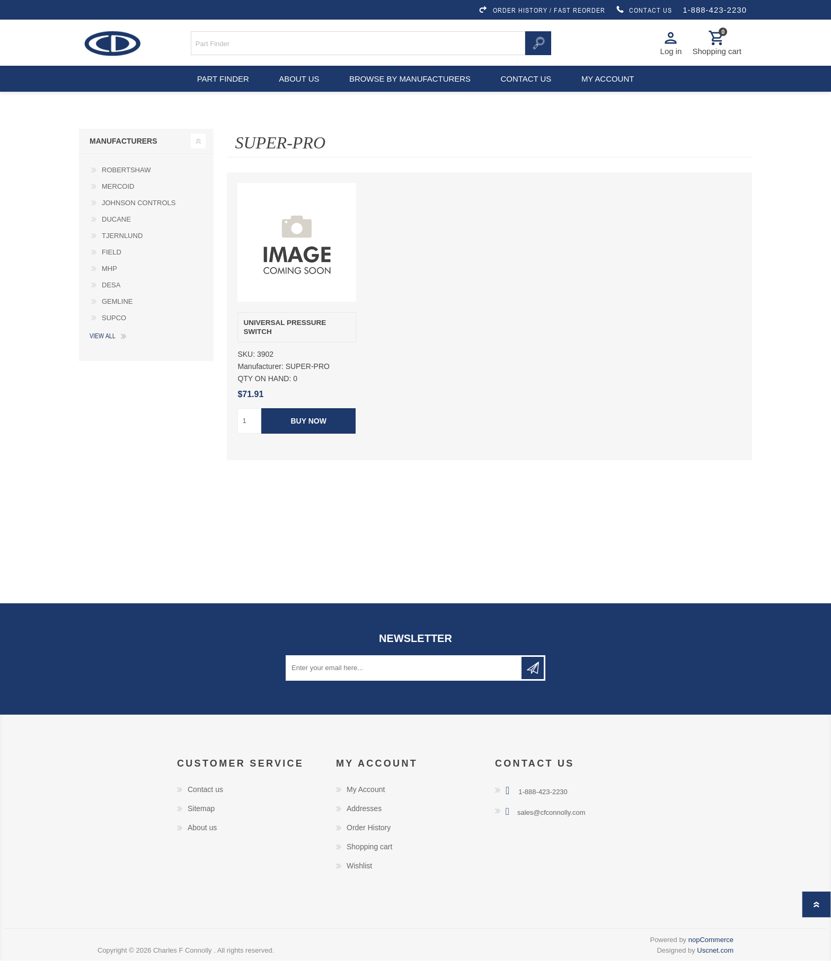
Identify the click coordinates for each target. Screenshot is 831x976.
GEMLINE (117, 317)
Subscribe (532, 683)
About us (297, 90)
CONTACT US (644, 10)
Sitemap (201, 824)
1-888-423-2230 (715, 9)
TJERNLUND (122, 252)
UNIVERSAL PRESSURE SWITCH (284, 342)
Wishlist (359, 881)
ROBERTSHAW (126, 186)
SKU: (246, 370)
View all (103, 351)
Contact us (528, 90)
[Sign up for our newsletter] (404, 683)
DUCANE (116, 235)
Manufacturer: (260, 382)
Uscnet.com (715, 966)
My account (613, 90)
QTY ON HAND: (264, 394)
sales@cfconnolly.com (551, 828)
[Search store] (358, 47)
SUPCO (114, 334)
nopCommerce (710, 955)
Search (538, 47)
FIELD (111, 268)
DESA (111, 301)
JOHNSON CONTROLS (138, 219)
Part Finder (217, 90)
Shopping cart (369, 862)
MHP (109, 284)
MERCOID (118, 202)
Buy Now (308, 436)
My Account (366, 805)
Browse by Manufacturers (410, 90)
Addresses (364, 824)
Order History (369, 843)
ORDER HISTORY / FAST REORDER (541, 10)
